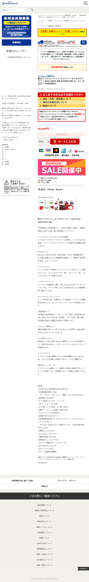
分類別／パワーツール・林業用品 (58, 21)
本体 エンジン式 (68, 17)
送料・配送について (44, 565)
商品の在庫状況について (44, 510)
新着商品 (16, 42)
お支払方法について (44, 543)
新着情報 (51, 26)
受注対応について (44, 521)
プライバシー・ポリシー (66, 480)
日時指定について (44, 532)
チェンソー (57, 17)
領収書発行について (44, 549)
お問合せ (44, 486)
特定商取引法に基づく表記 (22, 480)
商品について (44, 516)
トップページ (42, 15)
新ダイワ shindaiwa (45, 17)
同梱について (44, 538)
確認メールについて (44, 527)
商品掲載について (44, 505)
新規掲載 (58, 26)
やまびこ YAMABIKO (79, 15)
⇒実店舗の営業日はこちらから (19, 57)
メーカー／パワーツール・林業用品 (59, 15)
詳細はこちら (68, 67)
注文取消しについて (44, 560)
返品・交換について (44, 554)
